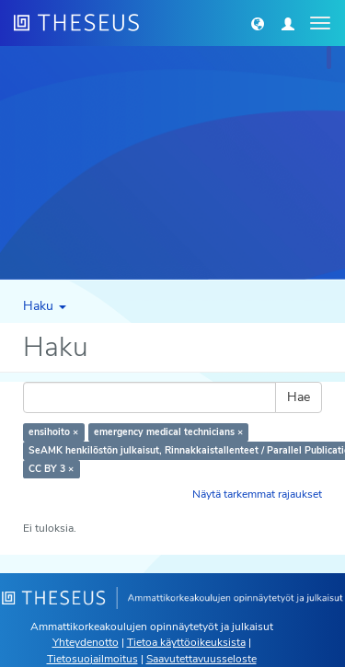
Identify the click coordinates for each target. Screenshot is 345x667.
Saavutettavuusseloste (201, 658)
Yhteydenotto (85, 642)
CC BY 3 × (51, 469)
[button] (257, 23)
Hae (298, 397)
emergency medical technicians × (168, 432)
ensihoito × (53, 432)
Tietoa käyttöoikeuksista (186, 642)
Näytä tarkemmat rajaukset (257, 494)
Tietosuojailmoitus (92, 658)
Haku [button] (44, 306)
